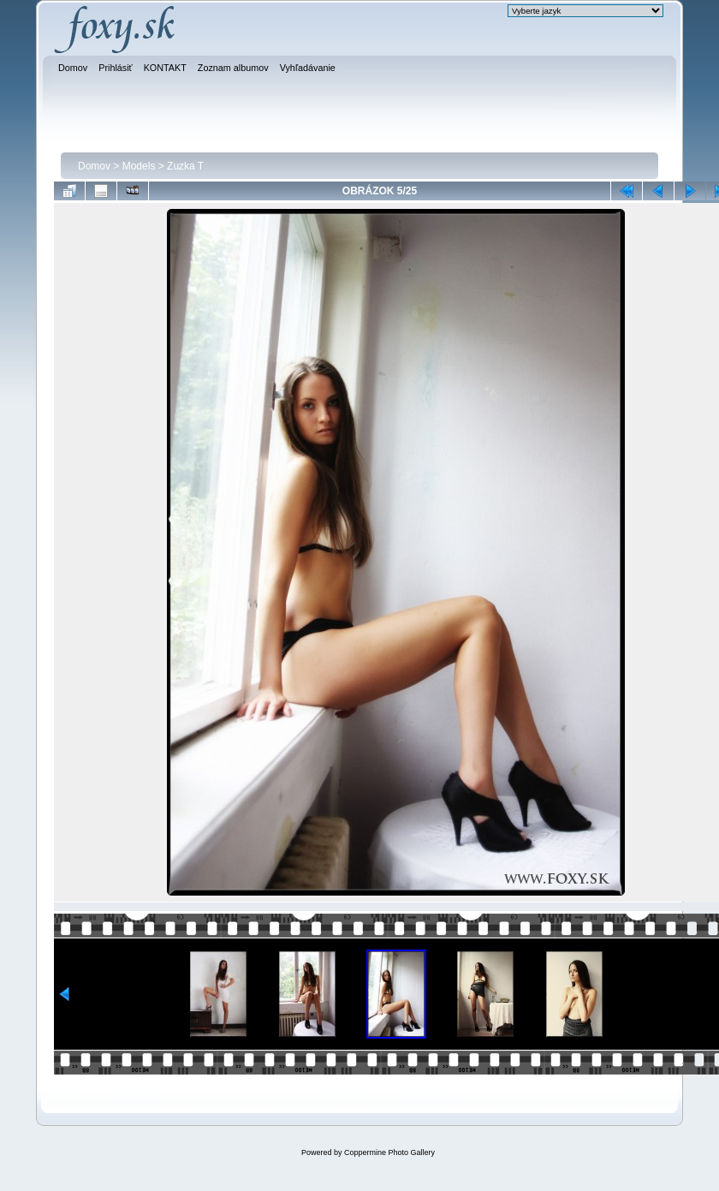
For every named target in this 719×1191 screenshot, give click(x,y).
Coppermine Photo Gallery (389, 1152)
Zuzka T (185, 166)
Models (139, 166)
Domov (94, 166)
